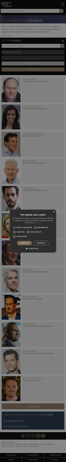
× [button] (53, 212)
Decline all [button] (41, 243)
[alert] (33, 231)
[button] (32, 248)
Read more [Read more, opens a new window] (37, 223)
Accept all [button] (25, 243)
